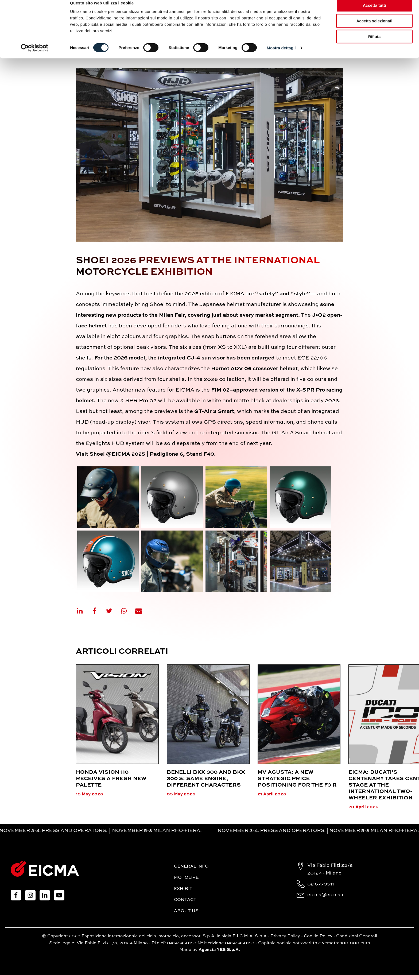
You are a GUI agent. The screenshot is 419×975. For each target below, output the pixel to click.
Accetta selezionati (374, 29)
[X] (112, 611)
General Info (191, 866)
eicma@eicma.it (326, 894)
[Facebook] (97, 611)
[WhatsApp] (127, 611)
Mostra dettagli (281, 56)
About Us (186, 911)
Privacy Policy (285, 936)
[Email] (142, 611)
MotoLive (186, 878)
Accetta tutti (374, 13)
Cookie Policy (318, 936)
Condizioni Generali (356, 936)
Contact (185, 900)
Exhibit (183, 889)
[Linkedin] (83, 611)
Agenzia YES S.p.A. (219, 950)
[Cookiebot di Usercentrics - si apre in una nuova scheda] (34, 56)
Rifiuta (374, 44)
